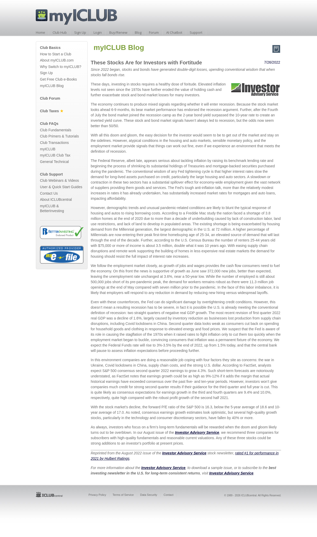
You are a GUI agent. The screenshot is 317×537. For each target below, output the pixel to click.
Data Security (148, 494)
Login (98, 32)
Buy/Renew (118, 32)
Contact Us (49, 193)
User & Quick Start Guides (61, 187)
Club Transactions (54, 143)
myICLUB (47, 149)
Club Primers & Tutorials (59, 136)
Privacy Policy (97, 494)
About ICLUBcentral (56, 199)
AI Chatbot (174, 32)
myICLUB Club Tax (55, 155)
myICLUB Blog (52, 86)
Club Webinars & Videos (59, 180)
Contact (168, 494)
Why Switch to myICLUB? (60, 67)
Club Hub (60, 32)
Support (196, 32)
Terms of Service (123, 494)
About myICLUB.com (57, 60)
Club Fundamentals (55, 130)
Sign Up (80, 32)
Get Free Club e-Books (58, 79)
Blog (138, 32)
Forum (154, 32)
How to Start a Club (55, 54)
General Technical (54, 162)
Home (40, 32)
